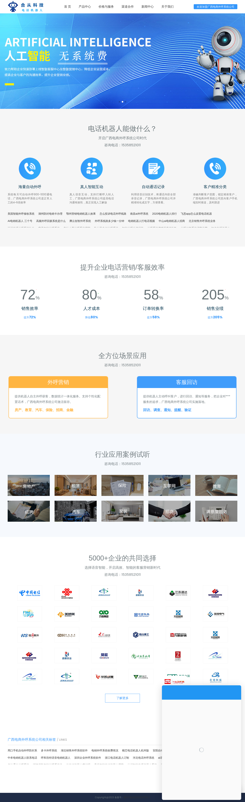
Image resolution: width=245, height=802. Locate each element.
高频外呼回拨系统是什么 (51, 220)
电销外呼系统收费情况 (104, 750)
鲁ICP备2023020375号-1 (137, 797)
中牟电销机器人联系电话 (22, 757)
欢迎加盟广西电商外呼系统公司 (215, 6)
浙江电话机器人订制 (117, 757)
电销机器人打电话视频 (141, 220)
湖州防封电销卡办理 (50, 213)
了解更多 (122, 698)
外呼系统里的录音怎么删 (201, 750)
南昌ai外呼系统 (139, 213)
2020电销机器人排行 (164, 213)
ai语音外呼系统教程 (170, 757)
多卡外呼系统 (49, 750)
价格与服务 (106, 6)
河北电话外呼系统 (143, 757)
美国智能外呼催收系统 (21, 213)
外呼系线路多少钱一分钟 (109, 220)
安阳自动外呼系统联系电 (167, 750)
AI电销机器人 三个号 (20, 220)
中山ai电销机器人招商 (172, 220)
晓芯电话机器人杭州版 (135, 750)
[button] (119, 102)
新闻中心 (147, 6)
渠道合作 (128, 6)
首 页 (67, 6)
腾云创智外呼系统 (80, 220)
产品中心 (85, 6)
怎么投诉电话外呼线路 (113, 213)
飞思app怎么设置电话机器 (196, 213)
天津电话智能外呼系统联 (200, 757)
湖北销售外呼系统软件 (74, 750)
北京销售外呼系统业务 (202, 220)
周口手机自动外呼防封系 (22, 750)
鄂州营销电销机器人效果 (81, 213)
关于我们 (167, 6)
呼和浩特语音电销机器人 (55, 757)
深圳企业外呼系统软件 (87, 757)
